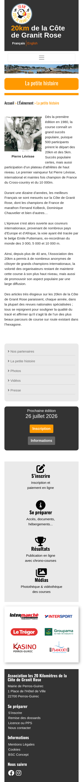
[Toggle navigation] (41, 57)
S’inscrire (15, 713)
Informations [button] (41, 440)
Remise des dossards (24, 718)
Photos (14, 371)
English (32, 43)
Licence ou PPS (20, 723)
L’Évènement (25, 103)
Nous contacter (19, 728)
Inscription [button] (42, 429)
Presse (14, 390)
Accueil (9, 103)
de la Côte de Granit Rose (38, 31)
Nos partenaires (21, 351)
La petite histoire (21, 361)
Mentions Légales (21, 744)
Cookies (14, 749)
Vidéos (14, 380)
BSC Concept (18, 754)
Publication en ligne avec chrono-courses (40, 550)
